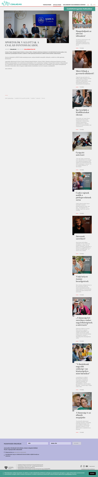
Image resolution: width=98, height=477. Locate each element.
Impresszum (92, 466)
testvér (38, 98)
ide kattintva (68, 474)
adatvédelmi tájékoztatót (20, 452)
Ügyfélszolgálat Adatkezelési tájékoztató (26, 467)
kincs (43, 98)
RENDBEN (92, 473)
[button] (88, 5)
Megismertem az (16, 452)
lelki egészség (9, 98)
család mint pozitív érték (22, 98)
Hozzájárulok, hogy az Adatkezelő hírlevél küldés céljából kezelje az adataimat (22, 455)
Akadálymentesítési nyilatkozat (88, 469)
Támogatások (47, 4)
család (33, 98)
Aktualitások (57, 4)
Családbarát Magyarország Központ (74, 4)
